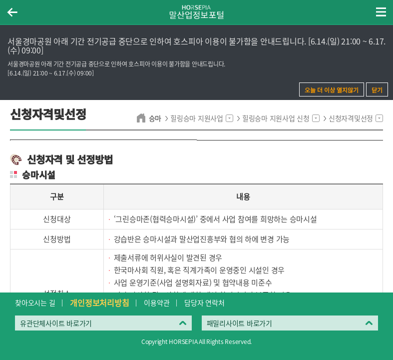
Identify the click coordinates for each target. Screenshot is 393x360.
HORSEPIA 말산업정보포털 (196, 12)
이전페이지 (12, 12)
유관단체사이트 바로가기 (56, 323)
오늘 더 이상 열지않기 (332, 90)
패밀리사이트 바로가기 (239, 323)
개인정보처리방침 (99, 303)
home (142, 118)
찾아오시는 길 (35, 303)
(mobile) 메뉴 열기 (381, 12)
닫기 (377, 90)
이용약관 (156, 303)
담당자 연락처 (204, 303)
